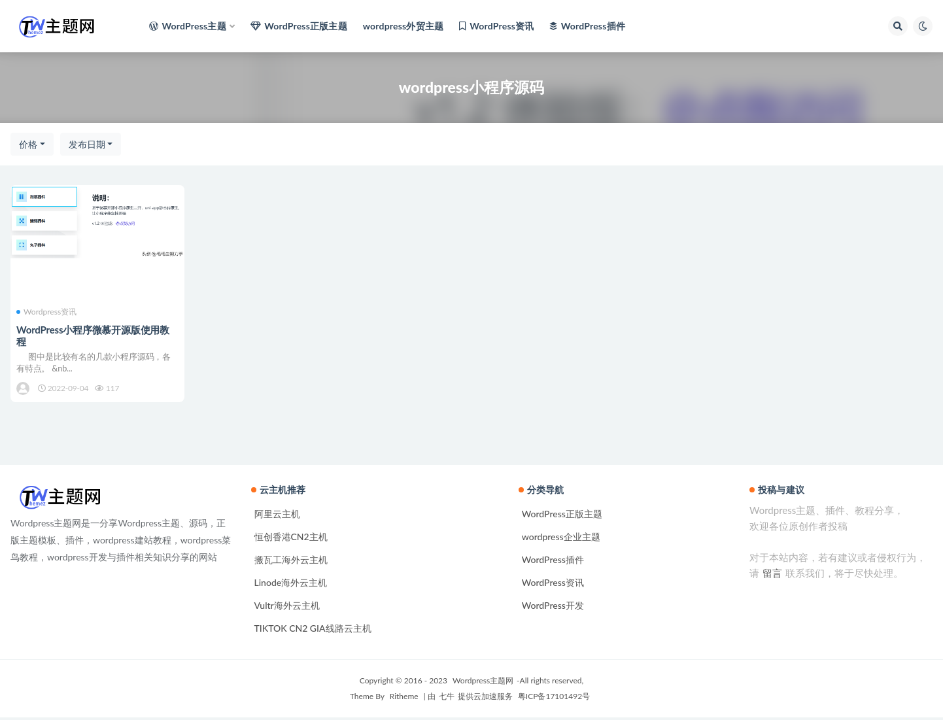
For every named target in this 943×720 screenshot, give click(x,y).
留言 (772, 575)
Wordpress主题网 (483, 683)
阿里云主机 (277, 516)
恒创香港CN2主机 (291, 539)
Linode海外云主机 (291, 585)
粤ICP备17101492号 (553, 699)
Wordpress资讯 (47, 312)
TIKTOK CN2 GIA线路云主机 (312, 630)
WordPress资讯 (553, 585)
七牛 (446, 699)
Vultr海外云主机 (287, 607)
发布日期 (87, 144)
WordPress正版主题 (562, 516)
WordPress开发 (553, 607)
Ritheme (404, 699)
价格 (28, 144)
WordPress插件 (553, 562)
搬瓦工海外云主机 (291, 562)
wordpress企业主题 (561, 539)
